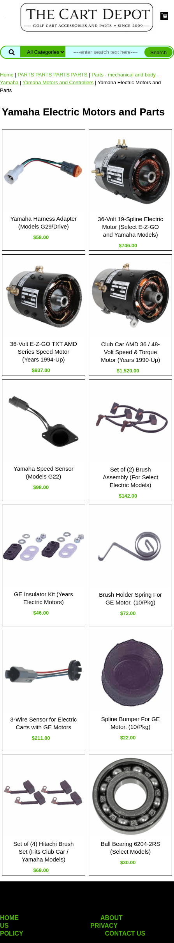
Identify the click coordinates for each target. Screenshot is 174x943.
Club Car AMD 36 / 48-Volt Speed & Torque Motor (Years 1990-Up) (130, 352)
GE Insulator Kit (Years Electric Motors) (43, 598)
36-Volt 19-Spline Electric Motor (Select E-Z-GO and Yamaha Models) (130, 227)
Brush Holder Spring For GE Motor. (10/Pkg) (130, 598)
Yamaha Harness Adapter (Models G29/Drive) (43, 222)
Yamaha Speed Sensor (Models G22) (44, 472)
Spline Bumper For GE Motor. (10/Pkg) (130, 723)
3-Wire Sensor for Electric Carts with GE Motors (43, 723)
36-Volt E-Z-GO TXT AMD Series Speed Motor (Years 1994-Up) (43, 351)
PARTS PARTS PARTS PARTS (52, 75)
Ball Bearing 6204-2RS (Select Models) (130, 847)
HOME (9, 918)
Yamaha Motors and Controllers (58, 82)
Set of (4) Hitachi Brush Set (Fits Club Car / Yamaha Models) (43, 851)
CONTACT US (125, 933)
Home (7, 75)
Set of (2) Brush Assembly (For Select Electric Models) (130, 477)
